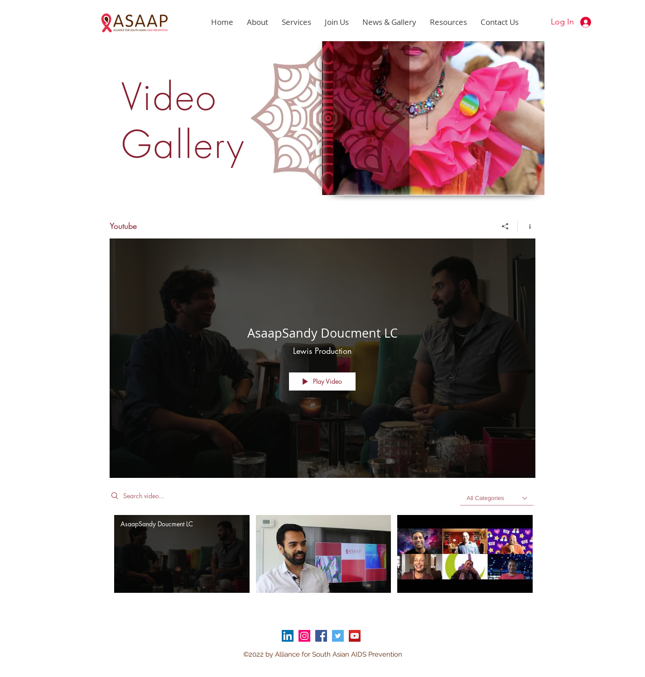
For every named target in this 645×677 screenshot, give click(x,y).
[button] (257, 22)
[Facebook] (321, 636)
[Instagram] (304, 636)
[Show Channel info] (526, 226)
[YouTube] (355, 636)
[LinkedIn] (288, 636)
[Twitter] (338, 636)
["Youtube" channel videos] (322, 560)
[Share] (505, 226)
